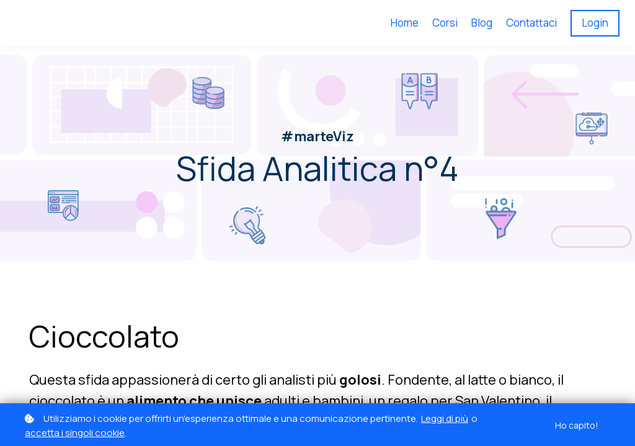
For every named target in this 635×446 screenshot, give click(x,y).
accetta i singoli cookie (75, 432)
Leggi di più (444, 418)
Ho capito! (576, 425)
